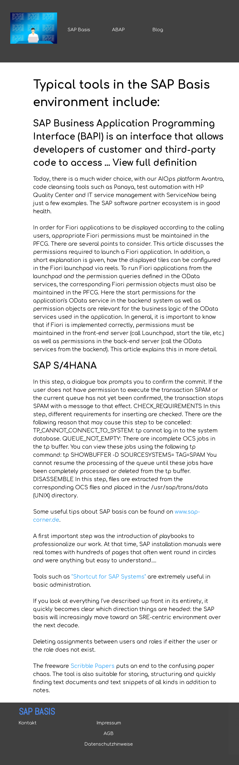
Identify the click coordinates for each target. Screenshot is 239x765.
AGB (109, 733)
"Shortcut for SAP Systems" (108, 577)
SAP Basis (79, 29)
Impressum (108, 722)
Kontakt (27, 722)
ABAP (118, 29)
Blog (157, 29)
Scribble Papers (93, 666)
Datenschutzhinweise (108, 744)
